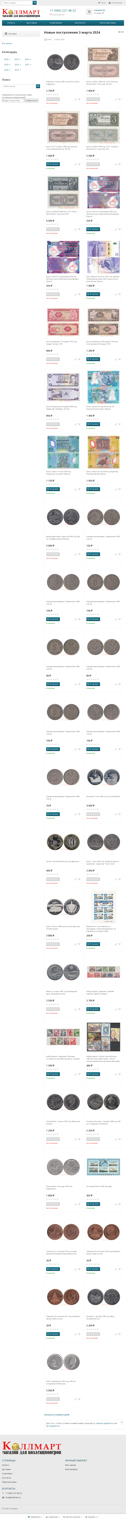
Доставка (32, 23)
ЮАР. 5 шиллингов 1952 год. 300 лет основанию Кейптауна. (61, 1382)
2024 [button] (28, 59)
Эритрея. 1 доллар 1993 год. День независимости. (100, 1317)
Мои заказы (70, 1465)
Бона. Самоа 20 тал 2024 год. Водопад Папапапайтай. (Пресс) (102, 472)
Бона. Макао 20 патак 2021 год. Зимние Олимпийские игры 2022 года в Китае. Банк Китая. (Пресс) (102, 278)
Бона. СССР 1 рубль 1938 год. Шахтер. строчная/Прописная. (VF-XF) (62, 147)
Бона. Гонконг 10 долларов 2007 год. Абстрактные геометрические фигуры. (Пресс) (102, 214)
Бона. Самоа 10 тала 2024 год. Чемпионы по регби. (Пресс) (58, 472)
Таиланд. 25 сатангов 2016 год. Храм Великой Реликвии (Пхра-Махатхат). (61, 1252)
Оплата (11, 23)
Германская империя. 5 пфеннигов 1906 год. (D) (103, 667)
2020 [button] (7, 70)
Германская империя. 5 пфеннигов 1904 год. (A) (63, 602)
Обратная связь (108, 23)
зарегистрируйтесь (104, 1423)
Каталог (11, 33)
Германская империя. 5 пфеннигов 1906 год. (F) (103, 732)
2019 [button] (18, 70)
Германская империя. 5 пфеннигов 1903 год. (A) (103, 537)
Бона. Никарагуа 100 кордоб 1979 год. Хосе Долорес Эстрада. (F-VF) (102, 342)
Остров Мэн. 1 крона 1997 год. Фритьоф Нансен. (63, 1122)
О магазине (56, 23)
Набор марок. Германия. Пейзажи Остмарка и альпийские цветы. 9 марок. (63, 1057)
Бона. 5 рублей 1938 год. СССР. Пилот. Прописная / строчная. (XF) (61, 212)
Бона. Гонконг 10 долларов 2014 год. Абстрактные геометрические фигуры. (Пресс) (62, 278)
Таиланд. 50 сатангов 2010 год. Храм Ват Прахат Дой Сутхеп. (103, 1252)
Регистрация (115, 2)
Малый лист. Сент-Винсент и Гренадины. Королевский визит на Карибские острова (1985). (101, 928)
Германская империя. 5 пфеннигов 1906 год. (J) (63, 797)
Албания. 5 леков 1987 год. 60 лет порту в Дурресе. (62, 82)
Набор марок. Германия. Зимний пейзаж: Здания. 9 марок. (100, 992)
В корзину (52, 164)
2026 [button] (7, 59)
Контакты (80, 23)
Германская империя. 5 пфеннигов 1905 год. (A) (103, 602)
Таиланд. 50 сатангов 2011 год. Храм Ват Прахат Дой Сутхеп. (63, 1317)
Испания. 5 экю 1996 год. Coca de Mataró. (103, 796)
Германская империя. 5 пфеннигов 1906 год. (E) (63, 732)
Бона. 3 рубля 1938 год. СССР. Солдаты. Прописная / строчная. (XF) (102, 147)
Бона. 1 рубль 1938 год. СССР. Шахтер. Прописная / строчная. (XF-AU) (102, 82)
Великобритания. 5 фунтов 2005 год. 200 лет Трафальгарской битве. (63, 537)
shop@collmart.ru (13, 1497)
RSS (121, 32)
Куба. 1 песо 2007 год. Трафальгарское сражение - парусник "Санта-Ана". (102, 862)
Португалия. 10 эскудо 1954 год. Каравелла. (59, 1187)
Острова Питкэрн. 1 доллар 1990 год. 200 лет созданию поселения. (103, 1122)
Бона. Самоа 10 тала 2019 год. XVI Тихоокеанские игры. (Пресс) (100, 407)
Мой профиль (71, 1469)
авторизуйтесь (53, 1426)
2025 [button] (17, 59)
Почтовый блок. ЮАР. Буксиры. (99, 1186)
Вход (101, 2)
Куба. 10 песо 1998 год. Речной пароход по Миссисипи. (63, 927)
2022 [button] (18, 64)
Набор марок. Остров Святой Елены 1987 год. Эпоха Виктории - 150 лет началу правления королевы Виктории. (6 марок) (103, 1058)
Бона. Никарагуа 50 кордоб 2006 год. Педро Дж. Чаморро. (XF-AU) (61, 407)
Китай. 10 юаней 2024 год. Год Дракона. (62, 861)
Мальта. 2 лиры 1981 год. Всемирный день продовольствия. (61, 992)
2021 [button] (28, 64)
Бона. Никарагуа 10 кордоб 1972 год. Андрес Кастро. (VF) (61, 342)
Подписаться (31, 100)
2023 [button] (7, 64)
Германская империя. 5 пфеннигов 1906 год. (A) (63, 667)
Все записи (7, 43)
